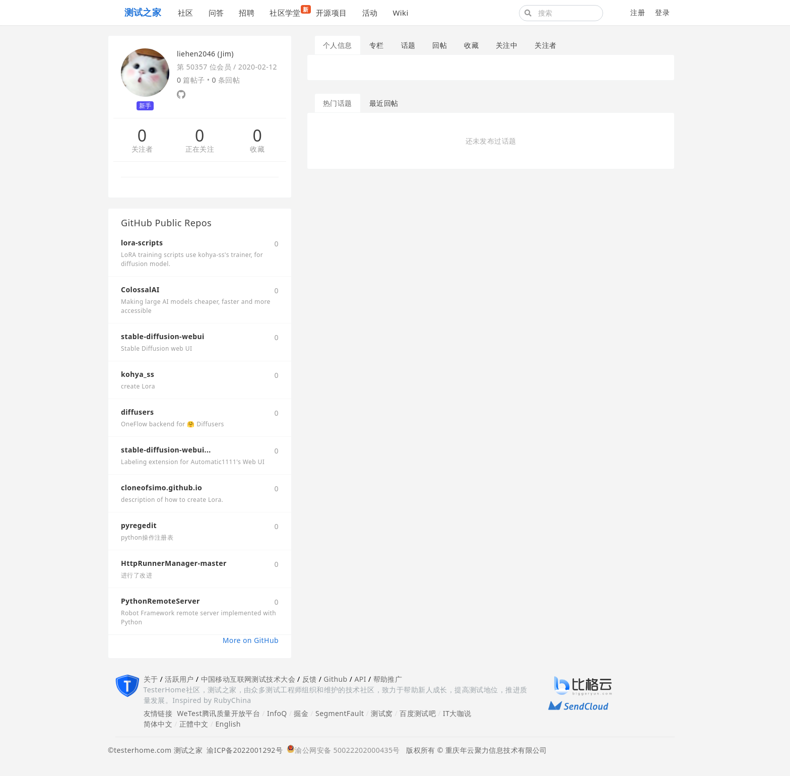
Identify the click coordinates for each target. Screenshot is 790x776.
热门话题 (337, 103)
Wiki (400, 13)
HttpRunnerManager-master (174, 563)
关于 (151, 679)
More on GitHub (251, 640)
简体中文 (158, 724)
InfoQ (277, 713)
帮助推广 (388, 679)
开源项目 (331, 13)
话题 (408, 45)
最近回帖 (384, 103)
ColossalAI (140, 289)
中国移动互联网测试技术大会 (248, 679)
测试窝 (381, 713)
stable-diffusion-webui (163, 336)
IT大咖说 (457, 713)
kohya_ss (137, 374)
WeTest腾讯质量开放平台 (218, 713)
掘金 (301, 713)
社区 (185, 13)
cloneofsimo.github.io (161, 487)
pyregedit (139, 525)
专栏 (376, 45)
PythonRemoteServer (160, 601)
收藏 (257, 149)
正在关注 (200, 149)
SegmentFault (339, 713)
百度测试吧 (418, 713)
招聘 (246, 13)
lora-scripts (142, 242)
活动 (370, 13)
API (360, 679)
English (228, 724)
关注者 (142, 149)
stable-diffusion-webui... (166, 450)
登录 (662, 12)
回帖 (439, 45)
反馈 (309, 679)
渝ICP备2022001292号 (243, 750)
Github (335, 679)
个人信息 (337, 45)
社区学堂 (289, 11)
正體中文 (194, 724)
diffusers (137, 412)
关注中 (506, 45)
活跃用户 (179, 679)
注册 (637, 12)
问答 (216, 13)
